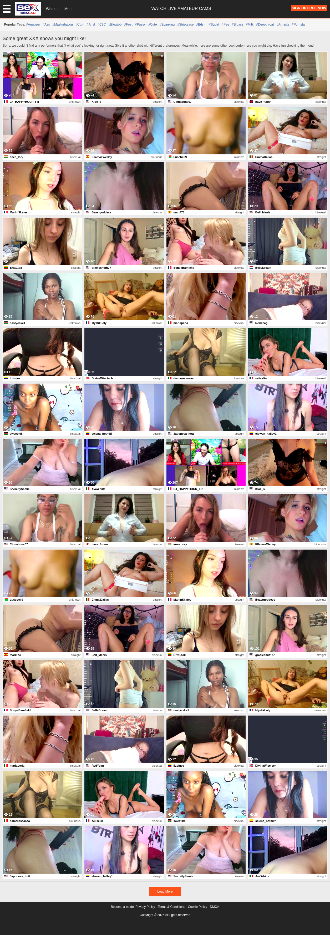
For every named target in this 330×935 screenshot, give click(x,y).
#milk (250, 24)
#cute (152, 24)
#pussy (140, 24)
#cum (79, 24)
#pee (225, 24)
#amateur (33, 24)
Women (52, 9)
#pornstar (299, 24)
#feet (128, 24)
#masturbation (63, 24)
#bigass (237, 24)
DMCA (214, 907)
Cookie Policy (197, 907)
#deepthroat (265, 24)
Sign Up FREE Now (309, 8)
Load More (165, 891)
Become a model (123, 907)
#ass (46, 24)
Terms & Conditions (171, 907)
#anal (91, 24)
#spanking (167, 24)
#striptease (185, 24)
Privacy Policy (145, 907)
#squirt (214, 24)
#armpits (283, 24)
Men (68, 9)
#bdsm (201, 24)
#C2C (102, 24)
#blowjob (115, 24)
